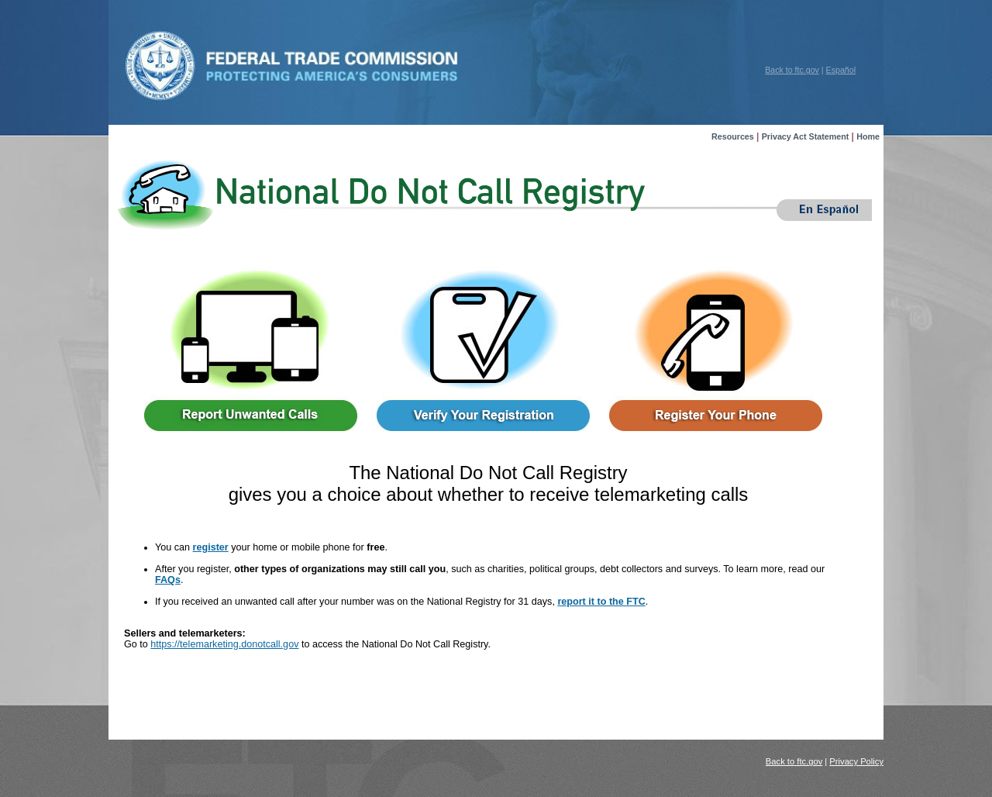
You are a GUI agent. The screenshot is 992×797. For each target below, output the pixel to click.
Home (868, 136)
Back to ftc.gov (792, 69)
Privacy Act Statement (805, 136)
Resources (732, 136)
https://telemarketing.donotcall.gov (224, 644)
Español (841, 69)
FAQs (168, 579)
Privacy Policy (856, 761)
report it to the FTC (601, 601)
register (211, 547)
